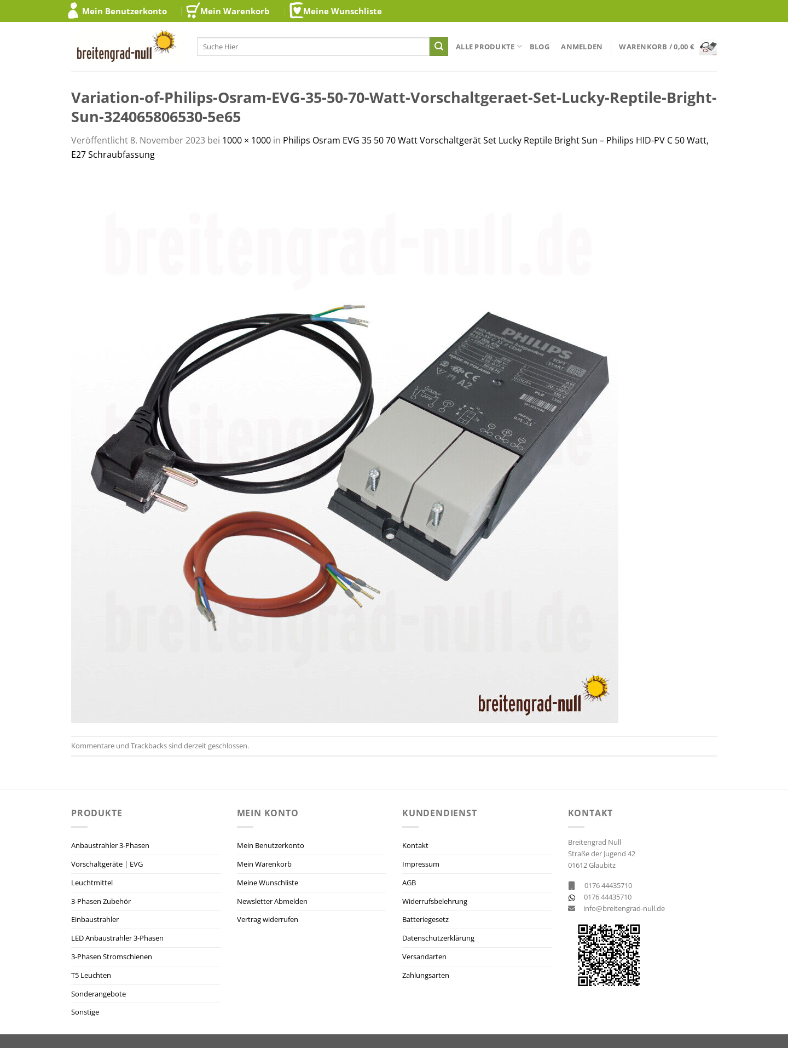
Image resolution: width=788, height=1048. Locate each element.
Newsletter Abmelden (272, 901)
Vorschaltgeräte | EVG (107, 864)
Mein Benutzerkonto (124, 10)
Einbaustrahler (95, 919)
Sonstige (85, 1012)
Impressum (420, 864)
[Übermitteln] (439, 46)
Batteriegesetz (425, 919)
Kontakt (415, 845)
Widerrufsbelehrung (434, 901)
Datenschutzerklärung (438, 938)
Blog (539, 46)
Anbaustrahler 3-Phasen (110, 845)
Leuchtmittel (92, 882)
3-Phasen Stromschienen (111, 956)
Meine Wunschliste (342, 10)
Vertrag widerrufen (267, 919)
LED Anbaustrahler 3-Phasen (117, 938)
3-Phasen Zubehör (101, 901)
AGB (409, 882)
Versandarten (424, 956)
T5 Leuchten (91, 975)
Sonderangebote (98, 994)
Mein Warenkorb (235, 10)
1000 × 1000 (246, 140)
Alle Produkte (489, 46)
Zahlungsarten (425, 975)
